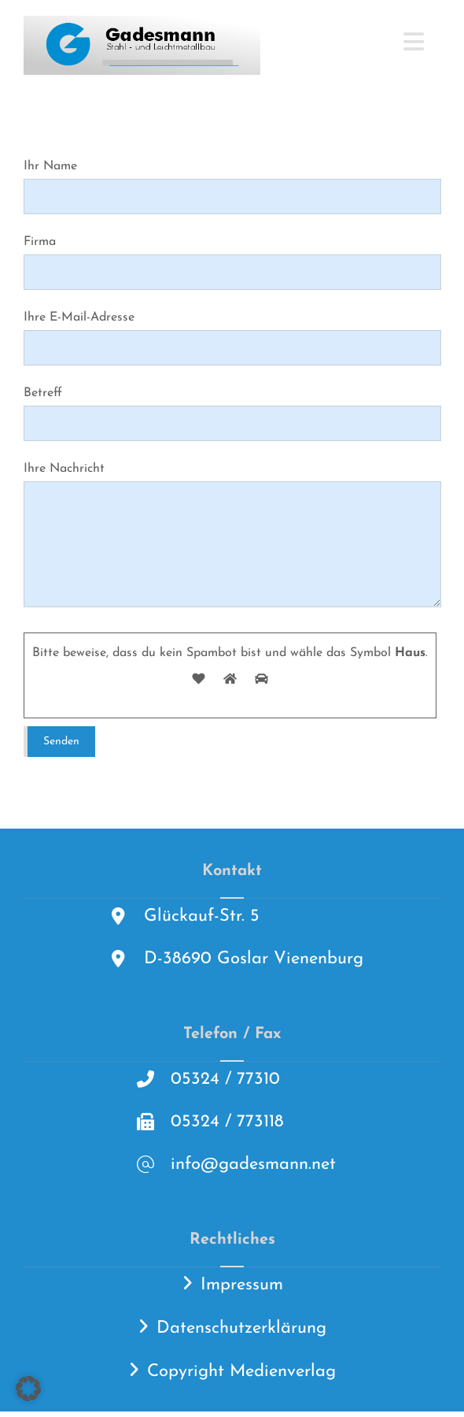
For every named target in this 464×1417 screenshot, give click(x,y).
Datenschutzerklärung (241, 1334)
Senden (61, 747)
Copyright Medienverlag (241, 1377)
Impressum (242, 1291)
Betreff (232, 417)
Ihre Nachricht (232, 543)
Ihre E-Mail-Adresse (232, 340)
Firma (232, 264)
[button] (413, 42)
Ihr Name (232, 188)
